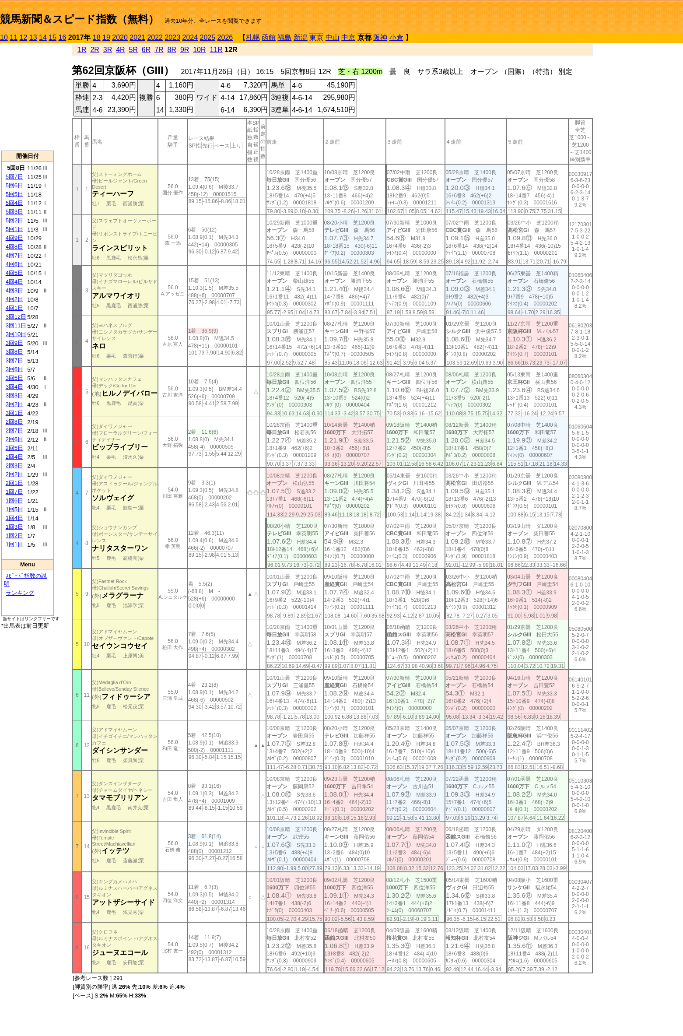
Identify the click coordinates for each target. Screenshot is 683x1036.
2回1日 (14, 483)
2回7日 (14, 430)
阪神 (380, 37)
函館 (269, 37)
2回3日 (14, 465)
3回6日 (14, 369)
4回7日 (14, 255)
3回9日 (14, 343)
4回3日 (14, 290)
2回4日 (14, 456)
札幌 (253, 37)
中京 (348, 37)
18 (97, 37)
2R (94, 49)
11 (14, 37)
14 (43, 37)
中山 (333, 37)
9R (184, 49)
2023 (172, 37)
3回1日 (14, 413)
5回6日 (14, 185)
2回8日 (14, 421)
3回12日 (16, 316)
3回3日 (14, 395)
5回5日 (14, 194)
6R (146, 49)
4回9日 (14, 238)
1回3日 (14, 526)
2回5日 (14, 448)
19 (106, 37)
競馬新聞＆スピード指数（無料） (79, 19)
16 (63, 37)
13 (33, 37)
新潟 (301, 37)
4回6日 (14, 264)
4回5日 (14, 273)
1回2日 (14, 535)
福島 (284, 37)
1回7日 (14, 491)
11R (216, 49)
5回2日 (14, 220)
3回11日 (16, 325)
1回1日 (14, 544)
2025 (208, 37)
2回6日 (14, 439)
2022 (155, 37)
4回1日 (14, 308)
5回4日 (14, 203)
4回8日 (14, 246)
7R (158, 49)
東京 (316, 38)
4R (120, 49)
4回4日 (14, 281)
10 (4, 37)
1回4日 (14, 518)
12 (24, 37)
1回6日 (14, 500)
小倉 (396, 37)
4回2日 (14, 299)
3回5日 (14, 378)
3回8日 (14, 351)
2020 (120, 37)
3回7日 (14, 360)
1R (81, 49)
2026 (225, 37)
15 (52, 37)
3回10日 (16, 334)
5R (133, 49)
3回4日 (14, 386)
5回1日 (14, 229)
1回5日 (14, 509)
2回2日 (14, 474)
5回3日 (14, 211)
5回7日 (14, 176)
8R (172, 49)
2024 (190, 37)
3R (107, 49)
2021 (137, 37)
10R (199, 49)
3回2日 (14, 404)
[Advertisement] (27, 96)
